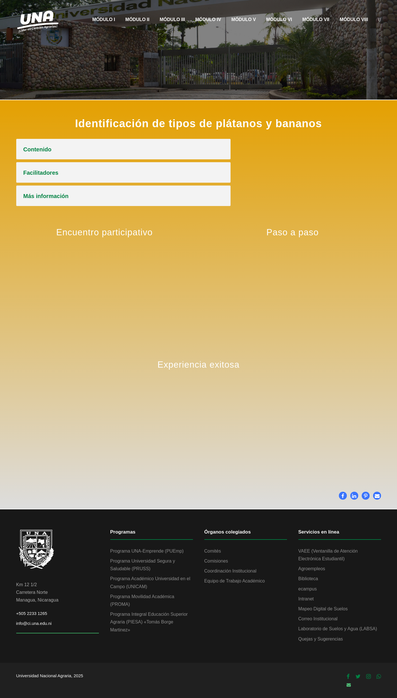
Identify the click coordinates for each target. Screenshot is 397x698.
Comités (212, 551)
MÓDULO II (137, 19)
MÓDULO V (243, 19)
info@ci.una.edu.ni (34, 623)
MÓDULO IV (208, 19)
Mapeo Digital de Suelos (323, 608)
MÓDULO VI (279, 19)
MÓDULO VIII (354, 19)
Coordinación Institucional (230, 571)
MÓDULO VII (315, 19)
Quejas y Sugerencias (320, 639)
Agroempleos (311, 568)
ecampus (307, 588)
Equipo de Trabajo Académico (234, 580)
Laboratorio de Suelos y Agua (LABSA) (337, 628)
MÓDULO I (103, 19)
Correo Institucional (318, 618)
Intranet (306, 598)
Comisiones (216, 561)
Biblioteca (308, 578)
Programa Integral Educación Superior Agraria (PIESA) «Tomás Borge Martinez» (149, 622)
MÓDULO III (172, 19)
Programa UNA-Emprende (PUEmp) (147, 551)
